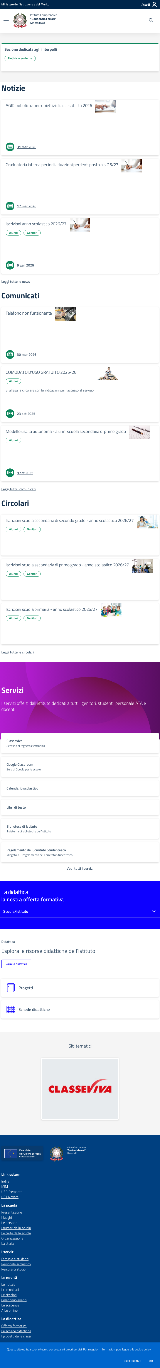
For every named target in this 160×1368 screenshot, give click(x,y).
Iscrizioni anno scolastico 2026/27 (36, 223)
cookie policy (143, 1349)
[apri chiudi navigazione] (6, 20)
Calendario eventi (14, 1300)
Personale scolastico (16, 1264)
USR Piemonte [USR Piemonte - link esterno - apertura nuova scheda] (11, 1191)
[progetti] (80, 988)
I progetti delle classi (16, 1336)
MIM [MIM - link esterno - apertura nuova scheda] (4, 1186)
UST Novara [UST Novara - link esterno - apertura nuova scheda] (10, 1196)
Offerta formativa (14, 1325)
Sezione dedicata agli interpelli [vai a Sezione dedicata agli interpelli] (31, 49)
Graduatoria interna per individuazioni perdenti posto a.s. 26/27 (62, 164)
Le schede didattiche (16, 1331)
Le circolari (9, 1294)
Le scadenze (10, 1305)
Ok (151, 1361)
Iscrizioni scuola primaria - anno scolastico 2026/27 (52, 609)
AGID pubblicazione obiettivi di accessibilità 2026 (49, 105)
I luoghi (6, 1217)
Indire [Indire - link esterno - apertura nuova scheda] (5, 1181)
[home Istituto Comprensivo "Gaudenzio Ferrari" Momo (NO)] (35, 21)
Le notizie (8, 1284)
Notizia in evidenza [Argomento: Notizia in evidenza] (20, 58)
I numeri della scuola (16, 1227)
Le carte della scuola (16, 1233)
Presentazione (11, 1212)
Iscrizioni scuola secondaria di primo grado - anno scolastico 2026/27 (67, 564)
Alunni (13, 232)
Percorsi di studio (13, 1269)
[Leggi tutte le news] (15, 281)
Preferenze (132, 1361)
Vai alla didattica (16, 964)
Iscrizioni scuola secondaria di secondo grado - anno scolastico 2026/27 (70, 520)
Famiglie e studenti (15, 1258)
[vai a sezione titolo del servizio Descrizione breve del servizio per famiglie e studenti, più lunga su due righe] (80, 743)
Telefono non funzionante (29, 313)
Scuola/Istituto (15, 911)
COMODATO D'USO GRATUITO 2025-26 (41, 372)
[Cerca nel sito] (151, 21)
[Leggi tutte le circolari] (17, 652)
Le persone (9, 1222)
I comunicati (10, 1289)
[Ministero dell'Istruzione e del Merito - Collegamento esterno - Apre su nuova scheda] (25, 4)
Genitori (32, 232)
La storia (7, 1243)
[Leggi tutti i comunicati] (18, 489)
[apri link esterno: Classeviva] (80, 1089)
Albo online (9, 1310)
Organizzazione (12, 1238)
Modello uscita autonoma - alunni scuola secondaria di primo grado (66, 431)
